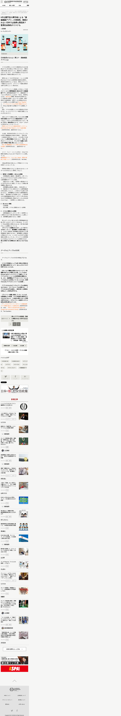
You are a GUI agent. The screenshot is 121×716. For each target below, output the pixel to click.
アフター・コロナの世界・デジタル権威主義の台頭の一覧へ (16, 351)
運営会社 (7, 704)
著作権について (21, 699)
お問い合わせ (22, 704)
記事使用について (22, 695)
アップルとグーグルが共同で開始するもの (15, 104)
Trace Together (22, 102)
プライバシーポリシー (7, 699)
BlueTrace (8, 96)
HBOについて (7, 695)
